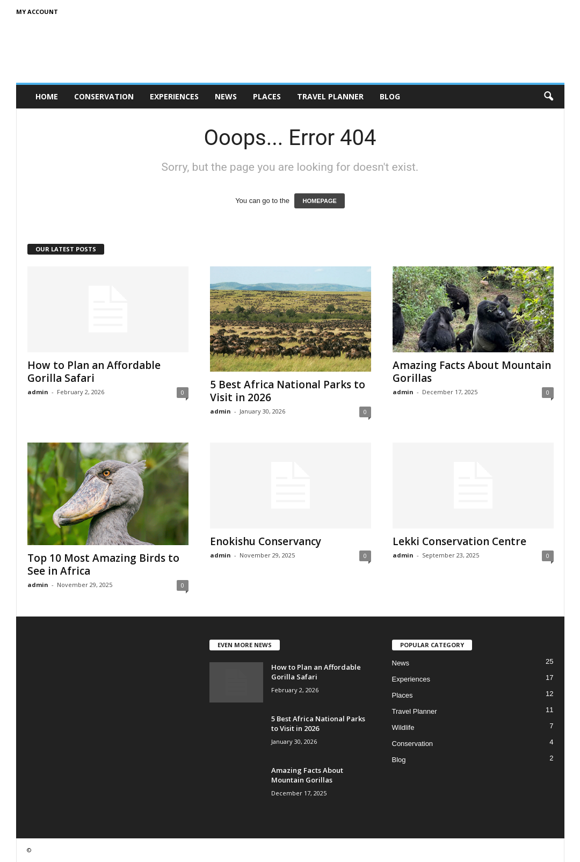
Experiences (174, 96)
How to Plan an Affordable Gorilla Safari (94, 371)
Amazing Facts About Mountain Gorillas (472, 371)
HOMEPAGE (319, 201)
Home (46, 96)
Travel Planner (330, 96)
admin (37, 392)
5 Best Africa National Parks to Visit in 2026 (287, 391)
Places (267, 96)
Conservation (104, 96)
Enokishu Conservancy (265, 541)
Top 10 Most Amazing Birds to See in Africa (103, 564)
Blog (390, 96)
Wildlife (403, 727)
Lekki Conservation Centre (459, 541)
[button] (548, 96)
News (226, 96)
